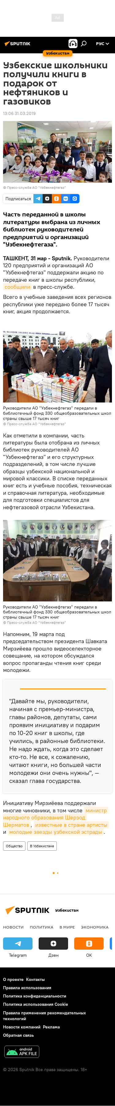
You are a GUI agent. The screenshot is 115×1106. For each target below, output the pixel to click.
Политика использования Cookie (35, 1004)
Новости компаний (21, 1027)
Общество (14, 846)
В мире (67, 927)
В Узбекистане (42, 846)
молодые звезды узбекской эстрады (55, 831)
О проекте (13, 979)
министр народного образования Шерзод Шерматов (55, 817)
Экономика (95, 927)
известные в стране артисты (71, 824)
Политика (41, 927)
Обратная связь (18, 1035)
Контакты (35, 979)
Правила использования (27, 987)
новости (13, 927)
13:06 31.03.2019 (19, 113)
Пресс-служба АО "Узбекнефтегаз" (36, 187)
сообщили (17, 286)
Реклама (51, 1027)
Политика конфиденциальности (34, 996)
